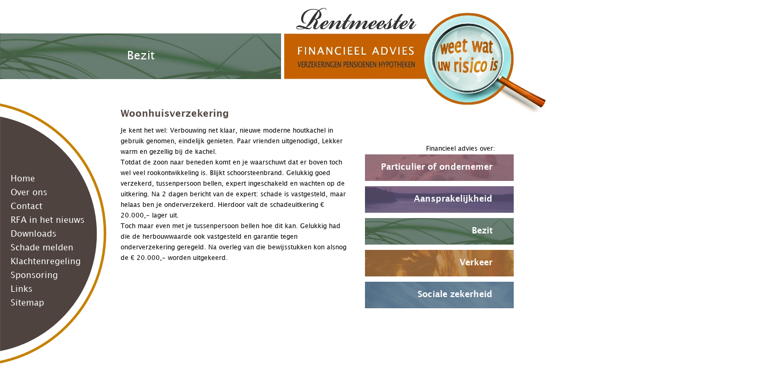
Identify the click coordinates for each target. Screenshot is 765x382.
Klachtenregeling (46, 262)
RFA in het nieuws (47, 220)
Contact (26, 207)
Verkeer (476, 263)
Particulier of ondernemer (436, 167)
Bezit (482, 231)
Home (23, 179)
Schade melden (42, 248)
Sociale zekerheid (455, 295)
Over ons (29, 193)
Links (21, 289)
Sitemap (27, 303)
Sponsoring (34, 276)
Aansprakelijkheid (453, 199)
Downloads (33, 234)
